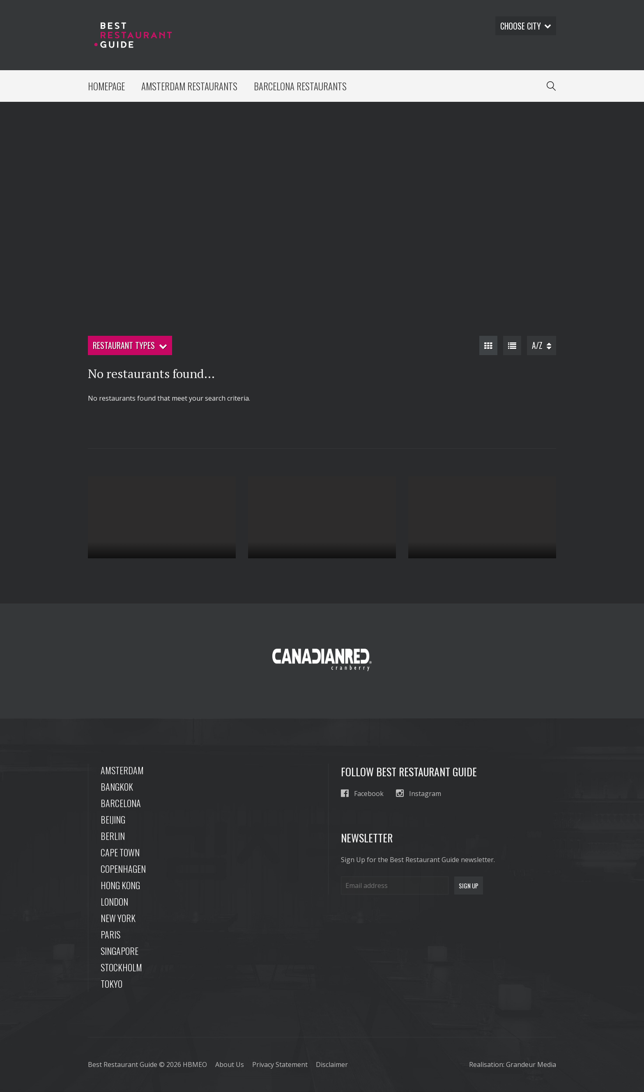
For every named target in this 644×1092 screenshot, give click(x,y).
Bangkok (117, 787)
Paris (110, 934)
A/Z (541, 346)
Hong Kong (120, 885)
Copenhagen (123, 869)
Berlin (113, 836)
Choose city (525, 26)
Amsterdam (122, 770)
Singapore (119, 951)
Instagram (418, 793)
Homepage (106, 86)
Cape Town (120, 852)
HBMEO (195, 1064)
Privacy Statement (280, 1064)
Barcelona (121, 803)
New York (118, 918)
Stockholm (121, 967)
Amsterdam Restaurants (190, 86)
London (114, 901)
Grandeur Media (531, 1064)
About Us (229, 1064)
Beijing (113, 819)
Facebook (362, 793)
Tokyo (111, 984)
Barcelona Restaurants (300, 86)
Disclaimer (332, 1064)
